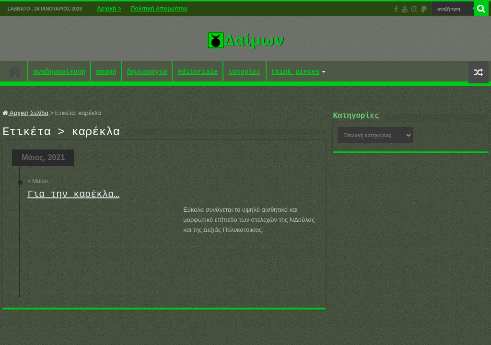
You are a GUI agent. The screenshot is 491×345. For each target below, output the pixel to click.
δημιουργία (147, 72)
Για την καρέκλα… (73, 197)
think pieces (295, 72)
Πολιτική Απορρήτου (159, 8)
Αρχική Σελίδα (25, 112)
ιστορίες (244, 72)
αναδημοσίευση (59, 72)
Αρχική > (109, 8)
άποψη (106, 72)
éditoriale (197, 72)
